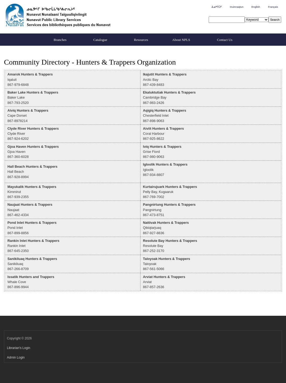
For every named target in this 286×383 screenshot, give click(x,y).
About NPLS (181, 40)
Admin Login (16, 357)
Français (273, 6)
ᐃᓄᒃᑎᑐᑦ (217, 6)
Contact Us (224, 40)
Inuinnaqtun (236, 6)
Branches (60, 40)
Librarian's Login (18, 348)
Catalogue (100, 40)
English (255, 6)
